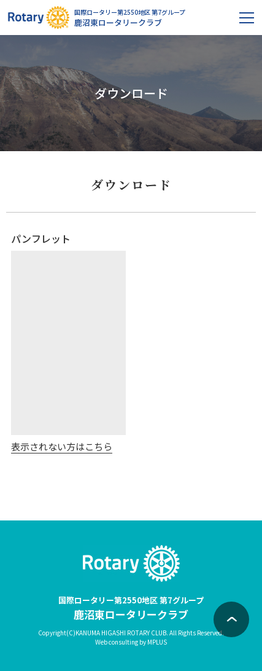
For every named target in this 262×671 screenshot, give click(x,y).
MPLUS (157, 641)
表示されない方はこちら (61, 446)
